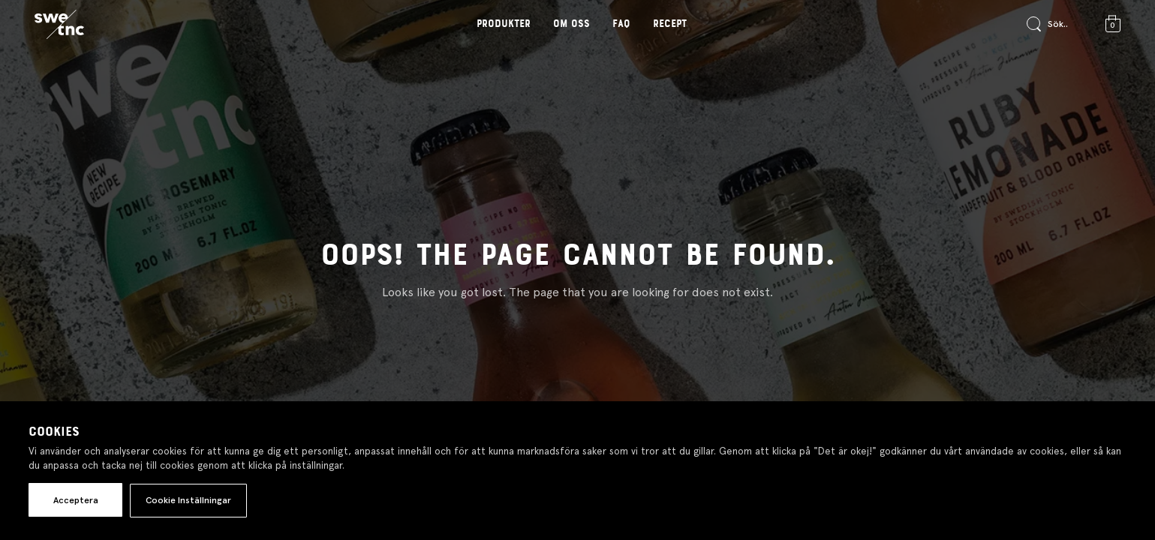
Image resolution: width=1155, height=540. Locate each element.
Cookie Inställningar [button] (188, 500)
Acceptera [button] (75, 500)
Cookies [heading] (54, 432)
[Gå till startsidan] (59, 25)
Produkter (504, 24)
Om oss (571, 24)
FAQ (621, 24)
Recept (670, 24)
